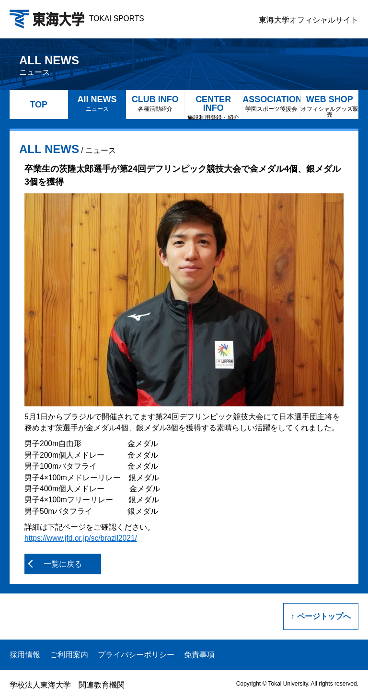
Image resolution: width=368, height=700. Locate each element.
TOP (38, 104)
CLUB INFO (155, 103)
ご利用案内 (69, 655)
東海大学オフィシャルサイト (308, 20)
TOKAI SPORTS (77, 18)
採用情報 (25, 655)
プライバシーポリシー (136, 655)
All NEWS (97, 103)
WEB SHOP (329, 106)
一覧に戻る (63, 564)
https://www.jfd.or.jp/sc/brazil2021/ (80, 538)
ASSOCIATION (271, 103)
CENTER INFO (213, 107)
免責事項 (199, 655)
